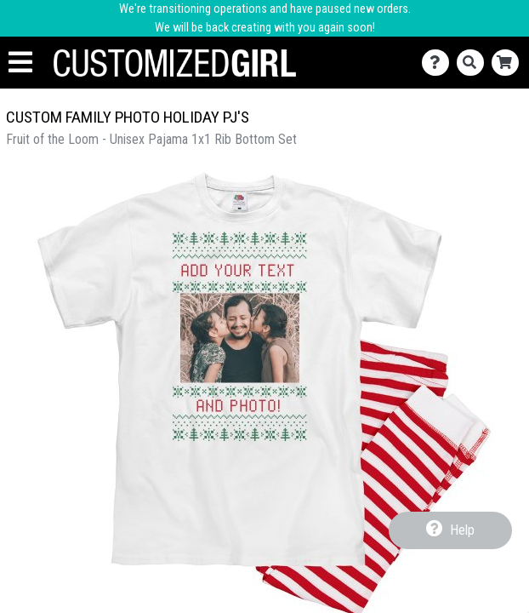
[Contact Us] (439, 62)
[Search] (474, 62)
